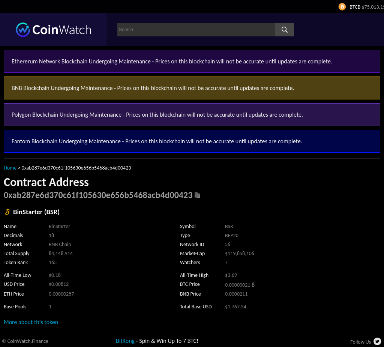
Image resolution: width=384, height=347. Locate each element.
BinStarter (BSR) (36, 211)
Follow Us (360, 342)
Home (10, 168)
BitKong (125, 340)
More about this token (31, 322)
